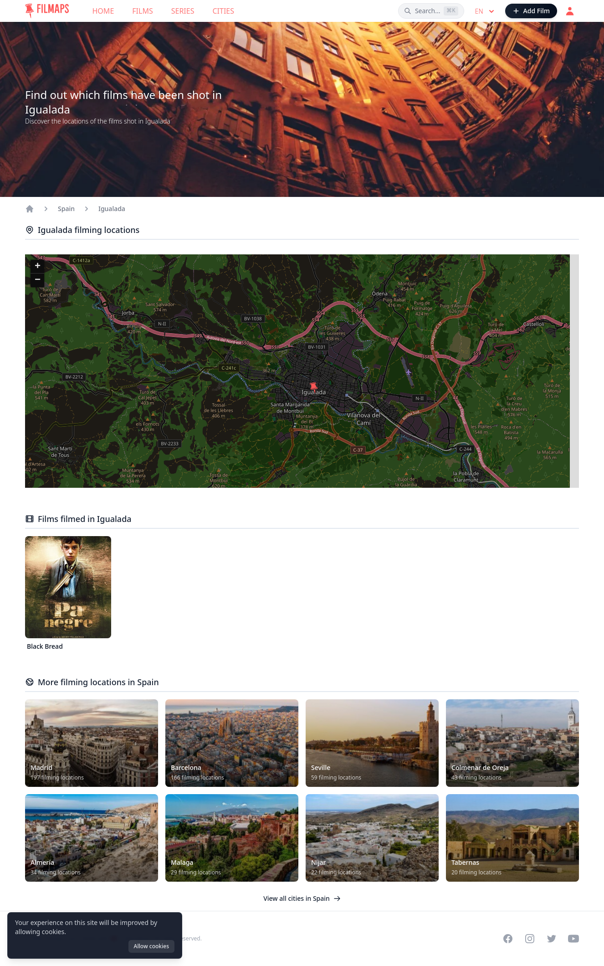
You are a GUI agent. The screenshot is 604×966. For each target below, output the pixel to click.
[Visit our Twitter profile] (551, 938)
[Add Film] (531, 11)
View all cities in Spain (302, 898)
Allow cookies (151, 946)
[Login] (569, 10)
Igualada (111, 208)
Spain (66, 208)
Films (142, 11)
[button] (314, 387)
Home (103, 11)
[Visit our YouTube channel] (573, 938)
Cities (223, 11)
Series (183, 11)
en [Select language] (485, 11)
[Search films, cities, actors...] (431, 11)
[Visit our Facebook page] (507, 938)
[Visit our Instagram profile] (529, 938)
